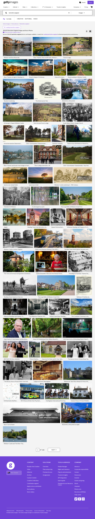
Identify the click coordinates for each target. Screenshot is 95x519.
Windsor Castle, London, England (13, 249)
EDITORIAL (28, 19)
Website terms (10, 510)
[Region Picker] (14, 473)
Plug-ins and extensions (64, 472)
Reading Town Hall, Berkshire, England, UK (40, 227)
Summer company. (57, 143)
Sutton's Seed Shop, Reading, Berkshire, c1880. (63, 316)
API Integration (62, 478)
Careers (76, 472)
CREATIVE (20, 19)
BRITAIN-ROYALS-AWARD (12, 359)
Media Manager (62, 466)
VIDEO (35, 19)
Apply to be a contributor (34, 486)
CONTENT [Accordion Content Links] (30, 462)
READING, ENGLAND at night (70, 424)
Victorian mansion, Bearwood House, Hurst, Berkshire (19, 143)
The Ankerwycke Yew (42, 101)
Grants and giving (79, 480)
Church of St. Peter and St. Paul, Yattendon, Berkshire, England (59, 359)
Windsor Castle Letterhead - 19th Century (66, 185)
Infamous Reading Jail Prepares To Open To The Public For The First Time (24, 316)
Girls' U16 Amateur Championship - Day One (38, 143)
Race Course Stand (9, 424)
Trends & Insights (63, 475)
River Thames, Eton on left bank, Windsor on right (47, 57)
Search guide (61, 480)
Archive (29, 475)
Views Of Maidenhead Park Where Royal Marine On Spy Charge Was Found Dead (56, 339)
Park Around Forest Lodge (41, 123)
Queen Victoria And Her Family (60, 227)
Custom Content (31, 478)
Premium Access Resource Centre (65, 484)
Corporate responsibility (81, 469)
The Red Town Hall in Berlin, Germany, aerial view (78, 249)
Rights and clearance (64, 469)
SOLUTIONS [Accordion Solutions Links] (47, 462)
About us (77, 466)
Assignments (46, 475)
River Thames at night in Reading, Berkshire (16, 77)
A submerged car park (38, 207)
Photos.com (77, 489)
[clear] (69, 12)
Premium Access (47, 472)
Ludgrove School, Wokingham (42, 381)
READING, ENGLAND (68, 101)
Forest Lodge (67, 57)
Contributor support (33, 483)
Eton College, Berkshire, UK (42, 165)
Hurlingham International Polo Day (55, 401)
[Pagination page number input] (37, 449)
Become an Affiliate (80, 492)
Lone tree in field (33, 185)
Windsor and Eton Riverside (11, 57)
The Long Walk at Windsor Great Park (71, 207)
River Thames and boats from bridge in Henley (17, 165)
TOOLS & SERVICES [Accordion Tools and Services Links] (64, 462)
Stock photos (31, 489)
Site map (49, 510)
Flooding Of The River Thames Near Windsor (81, 273)
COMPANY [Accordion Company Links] (77, 462)
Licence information (40, 510)
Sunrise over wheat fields (11, 185)
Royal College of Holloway (36, 77)
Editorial (29, 472)
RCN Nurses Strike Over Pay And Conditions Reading (36, 401)
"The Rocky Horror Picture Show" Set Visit (16, 381)
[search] (6, 12)
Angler (6, 227)
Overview (45, 466)
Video (28, 469)
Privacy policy (29, 510)
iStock (76, 483)
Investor (76, 478)
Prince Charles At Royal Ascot (38, 359)
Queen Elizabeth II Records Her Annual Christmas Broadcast (53, 273)
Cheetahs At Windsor (10, 207)
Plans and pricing (47, 469)
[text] (38, 12)
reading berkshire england (11, 27)
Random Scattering (9, 101)
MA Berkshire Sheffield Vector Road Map (15, 401)
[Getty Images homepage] (11, 2)
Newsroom (77, 475)
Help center (77, 494)
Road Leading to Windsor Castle (77, 77)
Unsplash (77, 486)
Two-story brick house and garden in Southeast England (19, 273)
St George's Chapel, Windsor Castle (14, 123)
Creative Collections (33, 480)
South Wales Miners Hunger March (73, 123)
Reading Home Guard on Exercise (13, 297)
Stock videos (30, 492)
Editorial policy (20, 510)
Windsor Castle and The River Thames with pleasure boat (20, 443)
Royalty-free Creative (33, 466)
